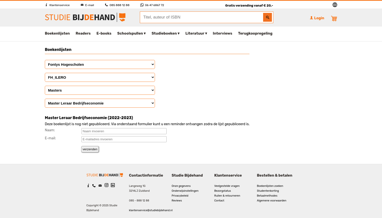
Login (317, 18)
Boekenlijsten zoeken (270, 186)
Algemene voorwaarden (271, 200)
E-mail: (50, 138)
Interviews (222, 33)
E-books (103, 33)
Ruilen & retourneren (227, 195)
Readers (83, 33)
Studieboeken (164, 33)
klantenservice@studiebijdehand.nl (151, 210)
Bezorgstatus (222, 190)
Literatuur (194, 33)
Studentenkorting (268, 190)
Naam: (50, 130)
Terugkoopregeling (255, 33)
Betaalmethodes (267, 195)
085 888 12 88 (117, 5)
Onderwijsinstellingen (185, 190)
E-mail (87, 5)
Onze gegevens (181, 186)
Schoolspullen (130, 33)
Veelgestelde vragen (227, 186)
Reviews (177, 200)
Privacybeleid (180, 195)
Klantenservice (57, 5)
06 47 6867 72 (152, 5)
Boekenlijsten (57, 33)
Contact (219, 200)
